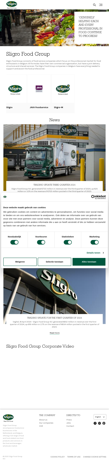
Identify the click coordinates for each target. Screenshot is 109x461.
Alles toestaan (89, 261)
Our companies (46, 423)
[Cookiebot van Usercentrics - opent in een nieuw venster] (93, 197)
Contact (70, 426)
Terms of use (73, 457)
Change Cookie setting (94, 457)
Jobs (68, 423)
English (98, 417)
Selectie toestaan (54, 261)
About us (43, 420)
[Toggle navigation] (101, 4)
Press (69, 420)
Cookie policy (58, 457)
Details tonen (93, 253)
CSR (41, 426)
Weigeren (20, 261)
